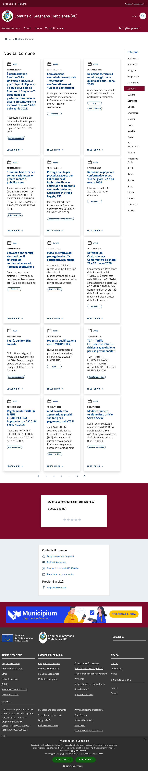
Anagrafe (131, 70)
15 (76, 476)
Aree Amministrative (12, 668)
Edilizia (130, 106)
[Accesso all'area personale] (134, 4)
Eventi (114, 693)
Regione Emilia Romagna (14, 3)
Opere (130, 137)
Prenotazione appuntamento (52, 710)
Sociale (130, 180)
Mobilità (131, 131)
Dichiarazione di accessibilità (89, 730)
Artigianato (133, 76)
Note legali (80, 725)
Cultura (131, 94)
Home (8, 39)
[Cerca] (142, 16)
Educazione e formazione (87, 663)
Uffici (4, 673)
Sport (130, 186)
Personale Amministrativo (14, 689)
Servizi (130, 174)
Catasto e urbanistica (48, 673)
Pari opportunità (133, 144)
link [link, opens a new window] (101, 753)
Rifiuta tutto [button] (85, 759)
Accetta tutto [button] (63, 759)
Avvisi (12, 64)
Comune (131, 88)
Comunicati (116, 668)
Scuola (130, 168)
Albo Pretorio (81, 715)
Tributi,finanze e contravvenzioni (91, 673)
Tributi (130, 192)
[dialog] (74, 754)
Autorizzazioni (82, 689)
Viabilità (131, 210)
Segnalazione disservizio (50, 715)
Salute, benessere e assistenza (90, 684)
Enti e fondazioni (10, 679)
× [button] (145, 740)
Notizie (53, 243)
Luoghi (114, 688)
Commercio (132, 82)
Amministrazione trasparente (89, 710)
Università (132, 204)
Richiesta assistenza (48, 725)
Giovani (131, 119)
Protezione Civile (132, 160)
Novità (18, 39)
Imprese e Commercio (48, 668)
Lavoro (130, 125)
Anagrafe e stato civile (49, 663)
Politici (5, 684)
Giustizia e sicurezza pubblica (89, 668)
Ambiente (132, 64)
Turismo (131, 198)
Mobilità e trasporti (47, 679)
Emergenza (132, 113)
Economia (132, 100)
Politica (131, 152)
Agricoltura (132, 58)
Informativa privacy (84, 720)
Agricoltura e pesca (84, 694)
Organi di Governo (11, 663)
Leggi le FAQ (44, 720)
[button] (74, 766)
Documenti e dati (10, 694)
